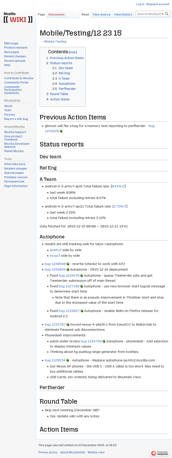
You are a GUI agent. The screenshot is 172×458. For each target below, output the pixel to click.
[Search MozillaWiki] (153, 14)
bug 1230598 (55, 264)
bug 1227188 (69, 286)
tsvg (53, 256)
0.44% (117, 186)
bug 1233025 (55, 269)
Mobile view (96, 452)
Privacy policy (48, 452)
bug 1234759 (91, 341)
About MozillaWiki (72, 452)
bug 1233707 (55, 324)
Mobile (49, 41)
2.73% (118, 206)
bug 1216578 (69, 276)
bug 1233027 (69, 311)
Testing (61, 41)
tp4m (54, 250)
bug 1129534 (55, 360)
